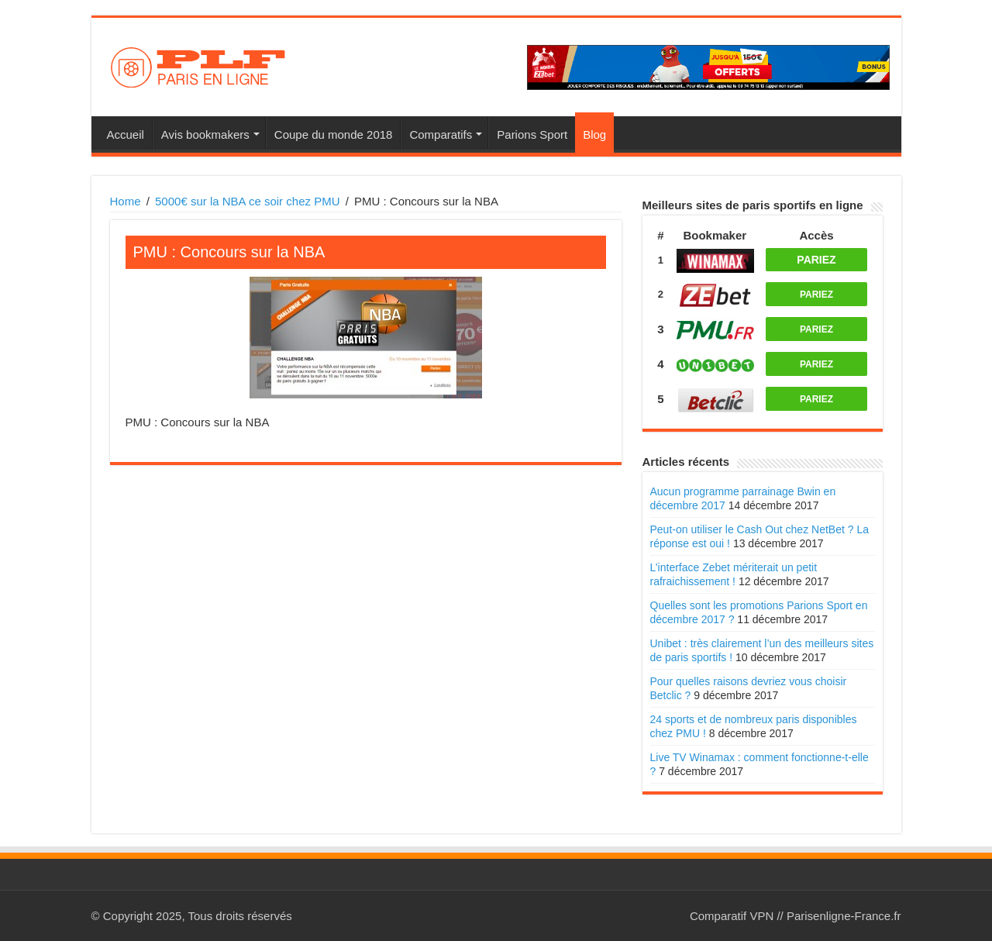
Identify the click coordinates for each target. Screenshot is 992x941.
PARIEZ (816, 259)
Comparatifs (440, 134)
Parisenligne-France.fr (844, 915)
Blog (594, 134)
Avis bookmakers (205, 134)
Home (125, 201)
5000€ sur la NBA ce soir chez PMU (247, 201)
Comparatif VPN (731, 915)
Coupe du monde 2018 (333, 134)
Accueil (125, 134)
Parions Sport (532, 134)
